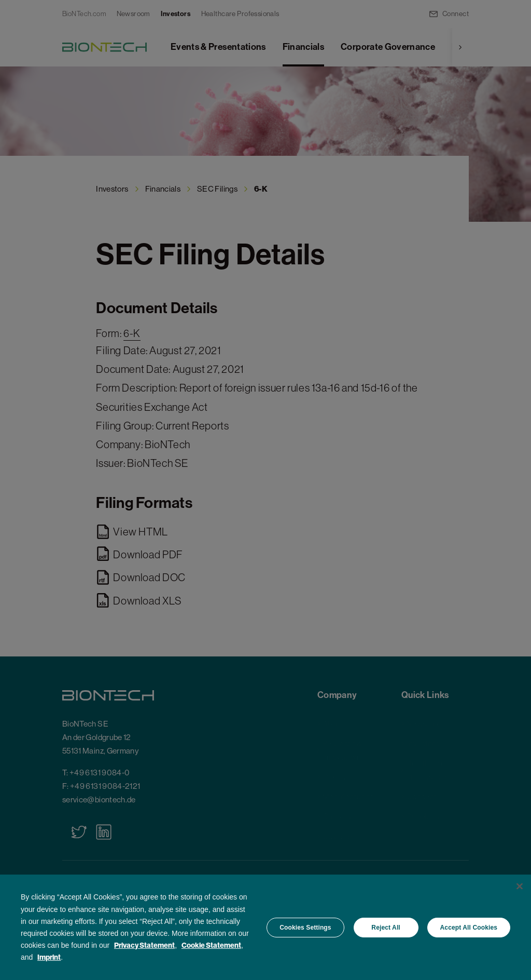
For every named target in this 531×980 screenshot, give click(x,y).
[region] (265, 927)
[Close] (519, 886)
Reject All (385, 927)
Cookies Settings (305, 927)
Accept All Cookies (468, 927)
